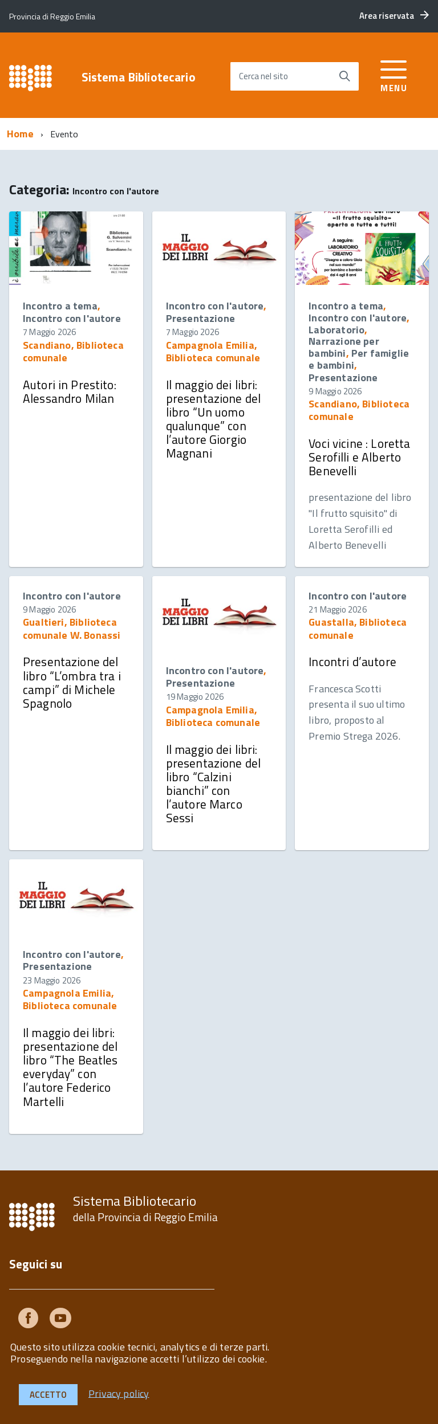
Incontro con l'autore (72, 318)
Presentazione (200, 318)
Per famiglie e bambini (359, 359)
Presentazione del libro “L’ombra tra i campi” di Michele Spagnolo (72, 682)
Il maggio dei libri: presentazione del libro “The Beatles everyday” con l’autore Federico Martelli (70, 1067)
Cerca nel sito (263, 76)
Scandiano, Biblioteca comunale (73, 351)
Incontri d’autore (352, 661)
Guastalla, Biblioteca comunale (358, 628)
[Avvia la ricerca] (344, 76)
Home (20, 133)
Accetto (48, 1394)
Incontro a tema (60, 305)
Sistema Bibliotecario (139, 77)
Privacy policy (118, 1393)
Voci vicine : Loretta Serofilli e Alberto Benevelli (359, 457)
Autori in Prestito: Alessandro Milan (69, 391)
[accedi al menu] (393, 74)
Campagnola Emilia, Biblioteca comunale (213, 351)
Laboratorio (336, 329)
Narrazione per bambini (344, 347)
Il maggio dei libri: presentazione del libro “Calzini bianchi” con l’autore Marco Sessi (213, 783)
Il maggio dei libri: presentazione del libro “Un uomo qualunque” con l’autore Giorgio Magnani (213, 419)
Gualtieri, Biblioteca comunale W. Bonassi (71, 628)
